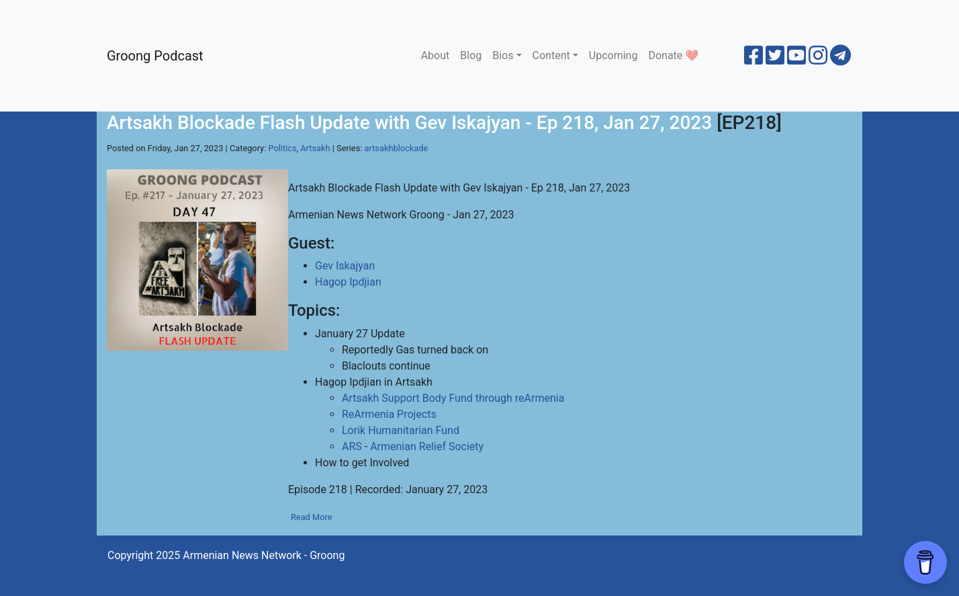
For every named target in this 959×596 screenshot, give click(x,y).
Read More (311, 517)
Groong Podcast (155, 56)
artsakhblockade (396, 148)
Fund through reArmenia (506, 398)
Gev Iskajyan (345, 265)
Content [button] (551, 55)
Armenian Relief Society (427, 446)
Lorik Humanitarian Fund (400, 430)
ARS (352, 446)
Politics (282, 148)
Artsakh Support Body (394, 398)
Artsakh (315, 148)
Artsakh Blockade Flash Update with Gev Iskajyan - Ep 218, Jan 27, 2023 (409, 123)
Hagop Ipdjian (348, 281)
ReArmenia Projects (389, 414)
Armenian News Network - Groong (264, 555)
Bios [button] (502, 55)
